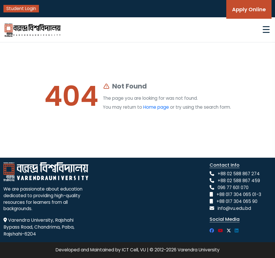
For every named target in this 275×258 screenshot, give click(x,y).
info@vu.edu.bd (234, 208)
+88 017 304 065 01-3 (238, 194)
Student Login (21, 8)
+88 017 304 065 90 (236, 201)
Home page (156, 107)
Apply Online (249, 9)
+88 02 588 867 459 (239, 181)
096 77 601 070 (233, 187)
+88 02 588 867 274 (239, 174)
